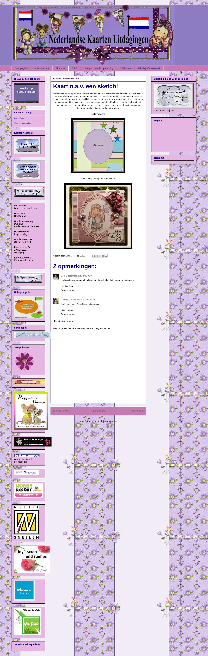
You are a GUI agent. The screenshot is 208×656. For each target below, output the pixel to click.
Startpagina (21, 68)
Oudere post (136, 411)
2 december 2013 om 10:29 (79, 276)
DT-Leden (125, 68)
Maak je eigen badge (22, 123)
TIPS (74, 68)
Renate (64, 299)
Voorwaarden (42, 68)
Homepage (99, 411)
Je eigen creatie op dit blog (98, 68)
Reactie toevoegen (63, 321)
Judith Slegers (20, 118)
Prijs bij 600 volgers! (149, 68)
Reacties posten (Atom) (106, 421)
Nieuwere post (61, 411)
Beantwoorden (68, 290)
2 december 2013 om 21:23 (82, 299)
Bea (63, 276)
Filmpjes (60, 68)
